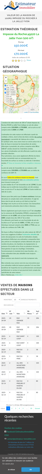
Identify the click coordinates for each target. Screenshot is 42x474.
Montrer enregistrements (20, 299)
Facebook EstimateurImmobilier (20, 431)
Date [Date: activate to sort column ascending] (3, 314)
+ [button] (6, 78)
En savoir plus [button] (8, 464)
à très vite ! (18, 275)
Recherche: (22, 305)
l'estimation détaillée (29, 234)
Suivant (37, 408)
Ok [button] (31, 469)
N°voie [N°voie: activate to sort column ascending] (10, 312)
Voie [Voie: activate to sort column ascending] (18, 314)
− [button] (6, 81)
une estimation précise (31, 180)
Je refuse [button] (11, 469)
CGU (6, 435)
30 (31, 408)
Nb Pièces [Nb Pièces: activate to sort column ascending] (29, 312)
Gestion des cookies (13, 428)
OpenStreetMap (34, 112)
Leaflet (26, 112)
